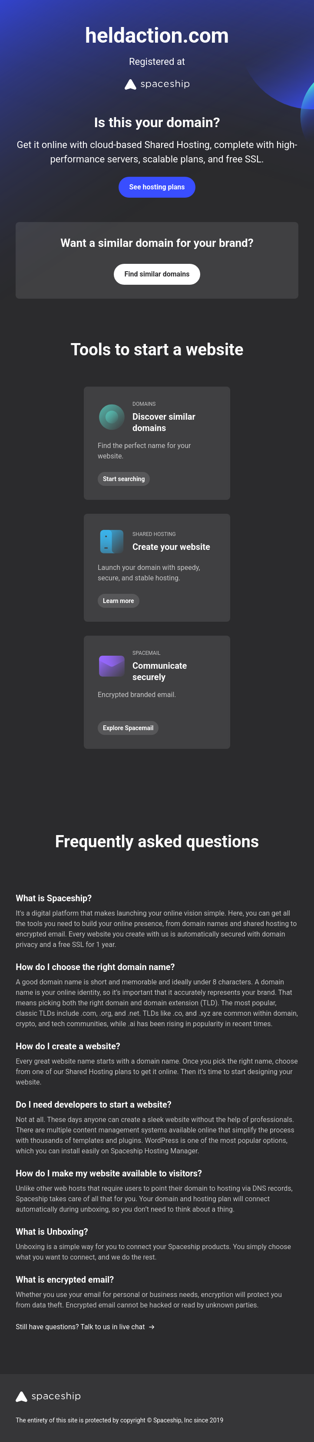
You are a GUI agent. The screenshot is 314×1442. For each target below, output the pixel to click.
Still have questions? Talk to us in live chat (85, 1327)
